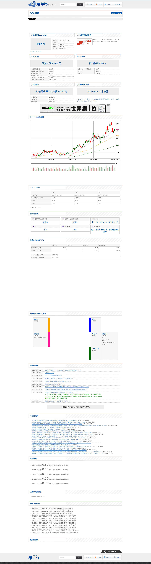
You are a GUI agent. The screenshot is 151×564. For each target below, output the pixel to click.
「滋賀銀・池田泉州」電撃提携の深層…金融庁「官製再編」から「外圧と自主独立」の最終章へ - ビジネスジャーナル (62, 446)
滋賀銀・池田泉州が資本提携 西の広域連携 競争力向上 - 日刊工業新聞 (50, 444)
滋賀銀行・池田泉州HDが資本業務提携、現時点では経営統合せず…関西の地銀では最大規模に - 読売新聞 (59, 450)
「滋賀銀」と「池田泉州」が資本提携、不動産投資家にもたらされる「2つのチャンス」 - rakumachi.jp (58, 437)
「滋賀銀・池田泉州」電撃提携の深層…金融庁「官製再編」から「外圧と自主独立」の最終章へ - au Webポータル (61, 443)
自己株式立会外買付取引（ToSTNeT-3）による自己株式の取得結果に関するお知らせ (67, 387)
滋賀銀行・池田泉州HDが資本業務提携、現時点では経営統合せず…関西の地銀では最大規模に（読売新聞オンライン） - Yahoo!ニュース (67, 453)
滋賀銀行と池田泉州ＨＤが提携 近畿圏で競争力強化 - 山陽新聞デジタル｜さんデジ (53, 431)
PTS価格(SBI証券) (36, 51)
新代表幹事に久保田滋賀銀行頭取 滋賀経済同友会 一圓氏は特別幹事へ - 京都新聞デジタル (55, 420)
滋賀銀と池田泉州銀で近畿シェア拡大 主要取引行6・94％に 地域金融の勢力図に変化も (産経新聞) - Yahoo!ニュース (62, 432)
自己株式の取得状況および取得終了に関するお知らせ (59, 378)
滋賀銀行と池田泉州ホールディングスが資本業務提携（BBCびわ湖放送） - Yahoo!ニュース (55, 439)
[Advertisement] (75, 26)
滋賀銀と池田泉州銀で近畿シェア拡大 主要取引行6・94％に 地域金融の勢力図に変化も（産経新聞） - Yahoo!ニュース (62, 434)
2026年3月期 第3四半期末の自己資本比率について (58, 381)
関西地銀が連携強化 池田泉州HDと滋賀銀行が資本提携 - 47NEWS (49, 429)
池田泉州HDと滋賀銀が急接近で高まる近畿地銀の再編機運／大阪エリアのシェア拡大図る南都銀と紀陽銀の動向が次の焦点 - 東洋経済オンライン (69, 425)
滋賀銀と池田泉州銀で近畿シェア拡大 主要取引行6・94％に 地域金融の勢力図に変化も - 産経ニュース (58, 436)
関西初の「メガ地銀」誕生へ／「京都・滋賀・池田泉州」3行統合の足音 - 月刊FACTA (54, 448)
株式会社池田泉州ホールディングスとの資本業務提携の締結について (63, 370)
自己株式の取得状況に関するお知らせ (55, 384)
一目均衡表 (39, 117)
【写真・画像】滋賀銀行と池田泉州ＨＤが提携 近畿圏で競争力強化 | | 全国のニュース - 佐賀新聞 (57, 424)
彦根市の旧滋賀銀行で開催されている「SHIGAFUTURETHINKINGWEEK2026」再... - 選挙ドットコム (58, 422)
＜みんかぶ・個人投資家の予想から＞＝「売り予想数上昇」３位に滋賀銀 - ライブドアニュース (56, 441)
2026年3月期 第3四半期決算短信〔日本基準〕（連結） (59, 392)
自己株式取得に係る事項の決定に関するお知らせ (57, 401)
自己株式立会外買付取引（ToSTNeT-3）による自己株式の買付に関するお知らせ (66, 389)
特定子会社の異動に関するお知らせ (54, 375)
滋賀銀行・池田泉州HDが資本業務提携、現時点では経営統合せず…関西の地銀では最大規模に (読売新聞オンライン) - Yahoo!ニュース (67, 451)
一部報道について (49, 373)
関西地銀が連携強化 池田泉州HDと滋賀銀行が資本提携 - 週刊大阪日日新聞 (51, 427)
